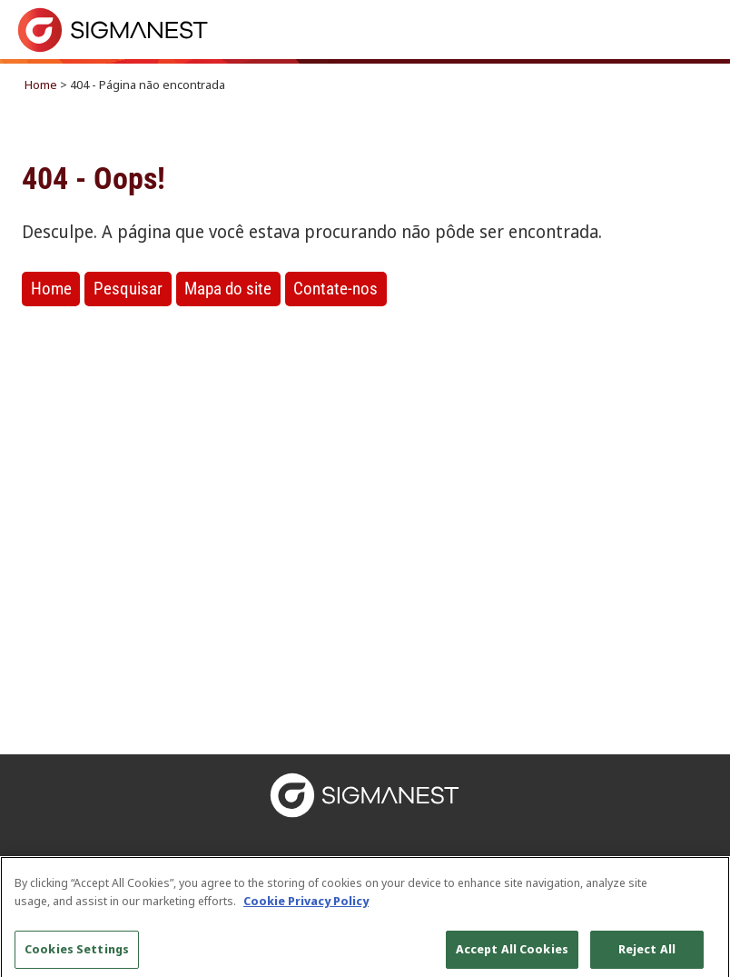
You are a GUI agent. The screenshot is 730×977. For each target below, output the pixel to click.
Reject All (647, 955)
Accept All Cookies (512, 955)
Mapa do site (227, 288)
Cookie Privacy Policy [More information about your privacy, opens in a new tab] (306, 906)
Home (41, 84)
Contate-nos (335, 288)
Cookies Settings (77, 955)
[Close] (701, 892)
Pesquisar (128, 288)
